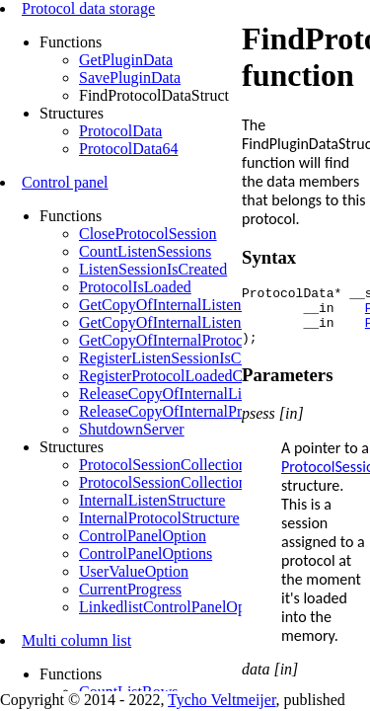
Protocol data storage (88, 8)
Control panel (65, 182)
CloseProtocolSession (148, 233)
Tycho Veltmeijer (221, 699)
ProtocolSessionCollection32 (170, 482)
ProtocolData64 (128, 148)
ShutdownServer (132, 429)
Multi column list (76, 640)
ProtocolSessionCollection (163, 464)
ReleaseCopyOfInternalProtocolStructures (212, 411)
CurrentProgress (130, 589)
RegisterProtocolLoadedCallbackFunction (211, 375)
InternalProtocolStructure (159, 518)
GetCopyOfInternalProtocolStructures (199, 340)
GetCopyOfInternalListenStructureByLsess (215, 322)
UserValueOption (133, 571)
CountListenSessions (145, 251)
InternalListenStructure (152, 500)
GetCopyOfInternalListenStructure (189, 304)
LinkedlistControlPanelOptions (177, 606)
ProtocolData (120, 130)
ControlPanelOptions (145, 553)
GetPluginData (126, 59)
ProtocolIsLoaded (135, 286)
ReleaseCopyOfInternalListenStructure (202, 393)
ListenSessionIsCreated (153, 269)
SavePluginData (130, 77)
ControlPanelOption (142, 535)
